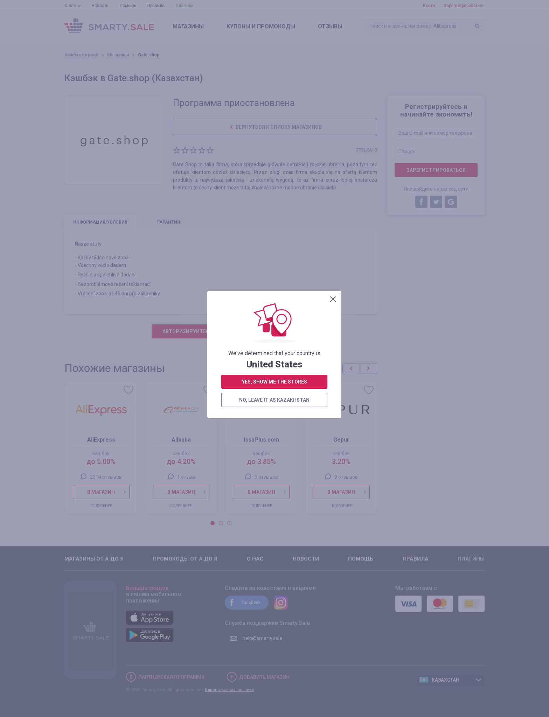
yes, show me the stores (274, 162)
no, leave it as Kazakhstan (274, 180)
